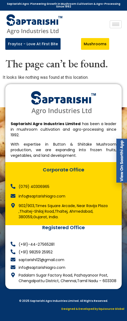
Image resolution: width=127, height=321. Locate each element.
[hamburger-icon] (116, 24)
